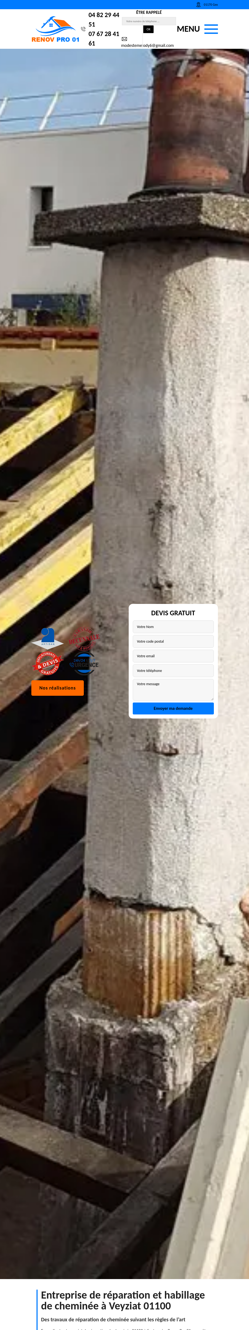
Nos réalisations (57, 713)
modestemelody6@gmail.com (147, 42)
